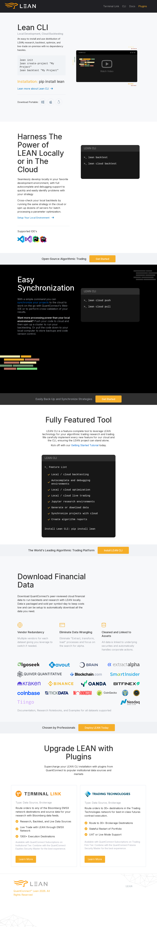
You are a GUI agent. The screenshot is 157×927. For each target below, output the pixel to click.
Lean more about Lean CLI (35, 88)
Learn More (26, 859)
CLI (124, 6)
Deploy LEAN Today (97, 727)
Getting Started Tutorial (85, 445)
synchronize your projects (33, 302)
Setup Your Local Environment (35, 217)
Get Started (102, 258)
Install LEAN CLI (113, 550)
